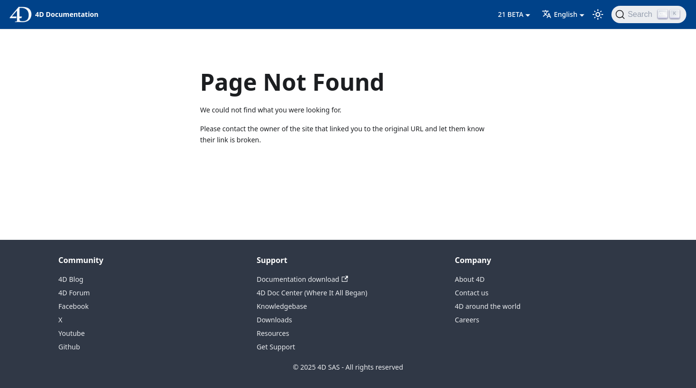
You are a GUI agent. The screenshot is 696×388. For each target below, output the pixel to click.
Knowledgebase (282, 306)
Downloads (274, 319)
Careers (467, 319)
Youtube (71, 333)
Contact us (472, 292)
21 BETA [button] (510, 14)
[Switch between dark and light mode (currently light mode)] (598, 14)
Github (69, 346)
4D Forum (74, 292)
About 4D (470, 279)
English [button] (559, 14)
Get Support (276, 346)
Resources (273, 333)
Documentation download (302, 279)
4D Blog (71, 279)
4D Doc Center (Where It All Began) (312, 292)
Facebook (73, 306)
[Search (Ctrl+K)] (648, 14)
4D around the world (488, 306)
